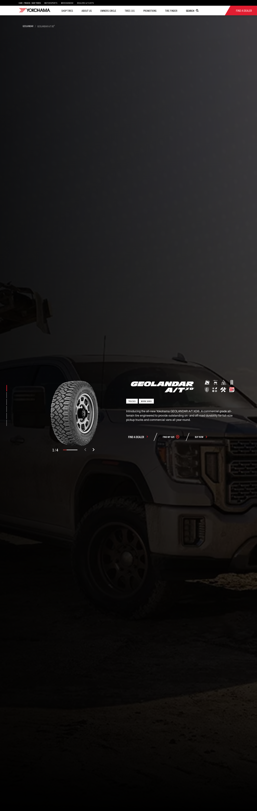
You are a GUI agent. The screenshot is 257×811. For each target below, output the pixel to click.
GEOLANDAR (28, 26)
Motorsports (50, 3)
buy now (199, 436)
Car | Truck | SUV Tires (30, 3)
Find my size (169, 436)
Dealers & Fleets (85, 3)
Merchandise (67, 3)
